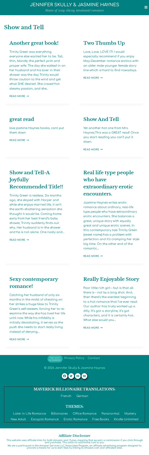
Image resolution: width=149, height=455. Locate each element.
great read (21, 119)
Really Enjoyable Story (111, 279)
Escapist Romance (45, 419)
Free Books (100, 419)
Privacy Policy (74, 358)
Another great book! (34, 43)
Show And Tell (101, 119)
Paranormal (110, 413)
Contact (94, 358)
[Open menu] (146, 7)
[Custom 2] (84, 376)
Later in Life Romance (29, 413)
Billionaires (59, 413)
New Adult (18, 419)
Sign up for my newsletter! (55, 359)
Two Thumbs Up (104, 43)
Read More (19, 96)
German (82, 396)
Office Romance (84, 413)
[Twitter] (71, 376)
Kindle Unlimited (126, 419)
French (66, 396)
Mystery (130, 413)
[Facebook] (65, 376)
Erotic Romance (75, 419)
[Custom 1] (78, 376)
